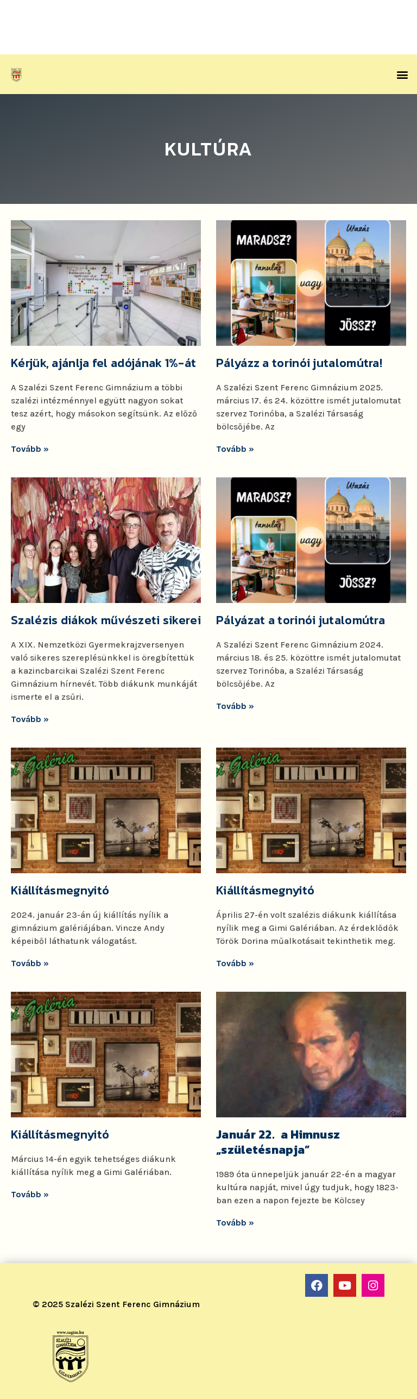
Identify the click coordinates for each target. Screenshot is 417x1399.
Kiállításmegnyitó (60, 890)
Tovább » (30, 449)
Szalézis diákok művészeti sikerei (106, 620)
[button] (403, 74)
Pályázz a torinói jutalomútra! (299, 363)
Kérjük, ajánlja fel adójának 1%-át (103, 363)
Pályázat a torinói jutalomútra (300, 620)
